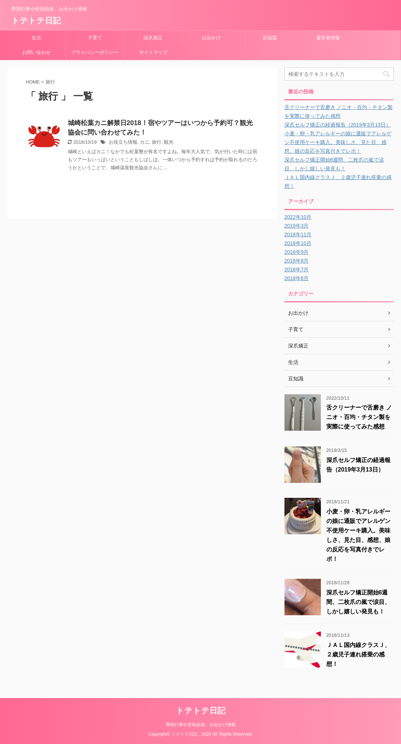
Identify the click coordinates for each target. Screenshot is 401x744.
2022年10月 (298, 217)
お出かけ (211, 37)
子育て (95, 37)
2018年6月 (296, 278)
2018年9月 (296, 252)
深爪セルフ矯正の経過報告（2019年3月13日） (337, 125)
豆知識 (270, 37)
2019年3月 (296, 226)
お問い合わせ (36, 52)
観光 (168, 142)
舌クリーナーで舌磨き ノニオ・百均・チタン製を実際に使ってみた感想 (359, 417)
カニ (144, 142)
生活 (36, 37)
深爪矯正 (153, 37)
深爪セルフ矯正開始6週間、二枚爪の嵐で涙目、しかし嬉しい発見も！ (358, 602)
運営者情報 (328, 37)
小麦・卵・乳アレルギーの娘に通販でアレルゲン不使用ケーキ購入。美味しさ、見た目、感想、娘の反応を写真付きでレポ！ (338, 142)
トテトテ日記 (36, 20)
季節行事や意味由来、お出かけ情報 (201, 724)
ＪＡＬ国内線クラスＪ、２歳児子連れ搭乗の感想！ (358, 654)
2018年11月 (298, 234)
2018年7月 (296, 269)
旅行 (156, 142)
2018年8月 (296, 261)
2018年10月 (298, 243)
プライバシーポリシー (94, 52)
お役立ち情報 (123, 142)
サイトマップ (153, 52)
